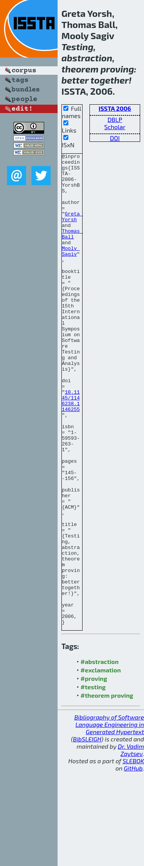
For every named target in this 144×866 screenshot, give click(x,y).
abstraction (86, 57)
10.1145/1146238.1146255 (71, 450)
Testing (77, 46)
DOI (115, 137)
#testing (93, 781)
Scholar (114, 126)
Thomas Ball (72, 250)
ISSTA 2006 (115, 108)
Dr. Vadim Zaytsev (131, 844)
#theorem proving (107, 789)
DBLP (115, 119)
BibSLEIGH (87, 833)
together (109, 79)
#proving (94, 772)
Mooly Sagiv (71, 271)
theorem (80, 68)
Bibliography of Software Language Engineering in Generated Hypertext (109, 819)
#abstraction (100, 755)
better (75, 79)
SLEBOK (133, 855)
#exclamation (101, 764)
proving (117, 68)
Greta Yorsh (72, 230)
